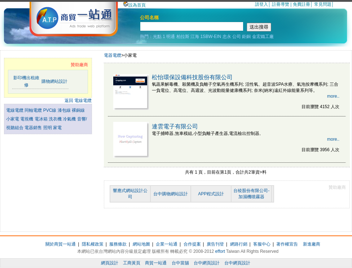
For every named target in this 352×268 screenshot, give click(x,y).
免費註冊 (301, 4)
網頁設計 (109, 262)
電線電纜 (15, 110)
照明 (48, 127)
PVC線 (50, 110)
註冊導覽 (280, 4)
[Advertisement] (48, 174)
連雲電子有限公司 (175, 126)
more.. (333, 96)
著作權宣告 (287, 244)
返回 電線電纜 (78, 100)
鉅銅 (246, 36)
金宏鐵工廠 (263, 36)
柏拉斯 (182, 36)
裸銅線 (78, 110)
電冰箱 (42, 119)
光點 (157, 36)
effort (220, 251)
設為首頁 (134, 5)
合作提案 (192, 244)
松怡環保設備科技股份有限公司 (192, 77)
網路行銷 (238, 244)
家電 (57, 127)
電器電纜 (112, 55)
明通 (170, 36)
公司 (236, 36)
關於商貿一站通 (60, 244)
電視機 (27, 119)
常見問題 (322, 4)
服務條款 (118, 244)
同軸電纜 (34, 110)
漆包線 (65, 110)
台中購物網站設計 (170, 193)
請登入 (261, 4)
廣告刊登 (215, 244)
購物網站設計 (54, 81)
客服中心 (261, 244)
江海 (194, 36)
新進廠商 (311, 244)
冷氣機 (70, 119)
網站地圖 (141, 244)
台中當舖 (180, 262)
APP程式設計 (211, 193)
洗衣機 (56, 119)
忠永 (227, 36)
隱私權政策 (93, 244)
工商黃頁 (131, 262)
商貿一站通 (156, 262)
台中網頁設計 (207, 262)
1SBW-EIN (210, 36)
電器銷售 (34, 127)
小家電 (13, 119)
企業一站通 (166, 244)
